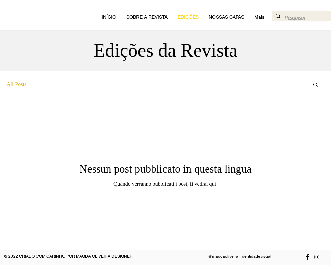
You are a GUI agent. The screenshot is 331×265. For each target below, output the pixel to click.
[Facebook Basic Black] (308, 257)
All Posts (16, 84)
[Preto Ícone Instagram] (317, 257)
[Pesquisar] (300, 17)
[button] (315, 85)
